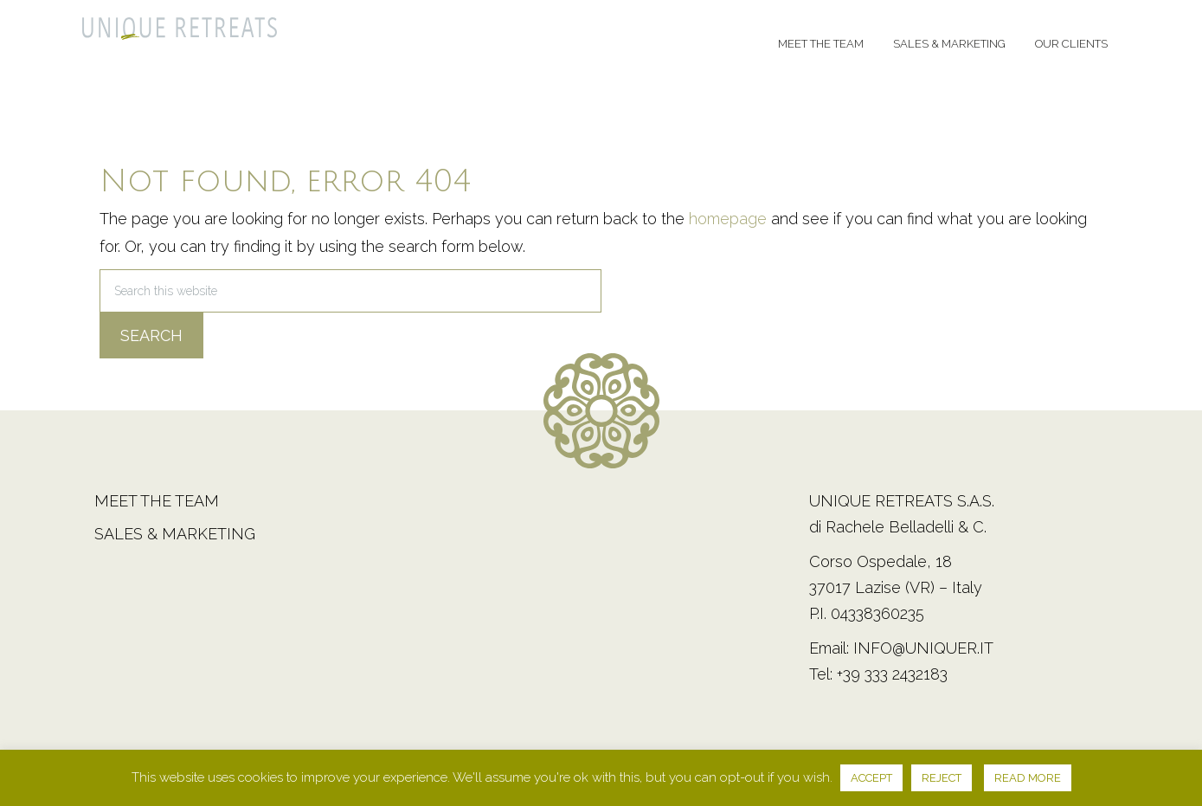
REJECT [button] (941, 777)
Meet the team (156, 501)
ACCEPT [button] (871, 777)
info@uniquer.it (923, 648)
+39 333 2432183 (892, 674)
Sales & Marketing (174, 534)
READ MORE (1027, 777)
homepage (728, 219)
